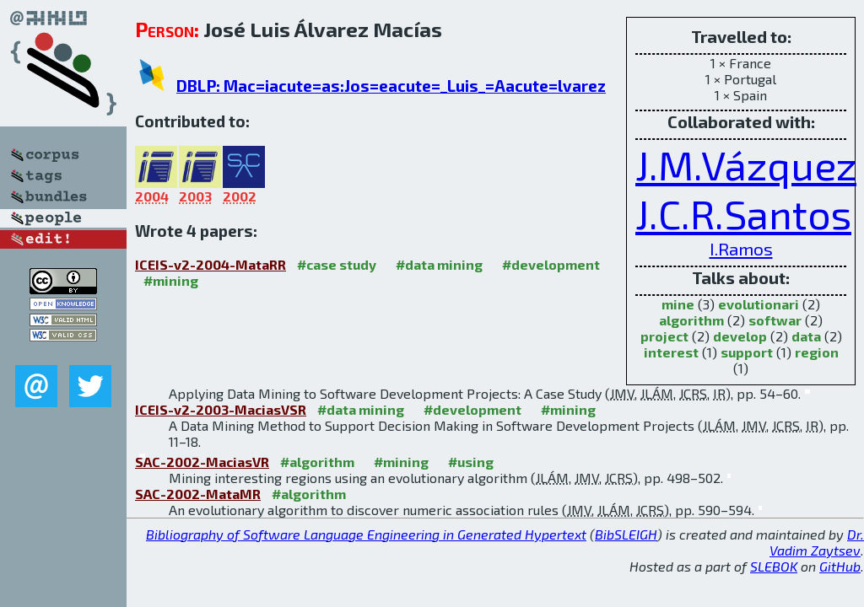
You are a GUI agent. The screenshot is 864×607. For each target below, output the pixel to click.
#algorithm (317, 462)
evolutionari (758, 304)
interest (671, 352)
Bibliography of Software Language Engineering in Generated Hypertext (366, 534)
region (817, 352)
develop (740, 336)
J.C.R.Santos (743, 213)
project (664, 336)
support (747, 352)
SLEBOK (773, 566)
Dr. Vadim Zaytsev (817, 542)
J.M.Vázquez (745, 164)
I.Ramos (741, 248)
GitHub (840, 566)
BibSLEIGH (626, 534)
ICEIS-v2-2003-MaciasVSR (220, 409)
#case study (336, 264)
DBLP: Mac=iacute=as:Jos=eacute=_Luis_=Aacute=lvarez (391, 85)
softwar (775, 320)
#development (551, 264)
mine (678, 304)
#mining (170, 280)
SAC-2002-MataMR (198, 494)
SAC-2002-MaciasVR (202, 462)
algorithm (691, 320)
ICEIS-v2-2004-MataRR (210, 264)
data (806, 336)
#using (471, 462)
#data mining (439, 264)
